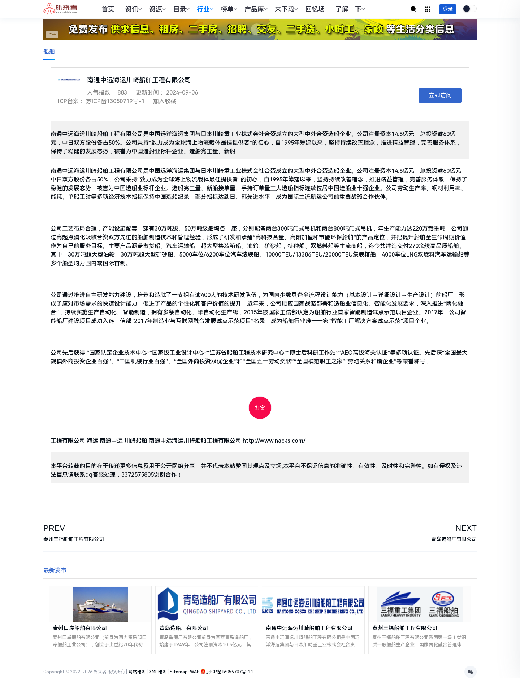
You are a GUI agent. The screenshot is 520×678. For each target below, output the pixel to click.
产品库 (255, 9)
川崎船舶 (135, 440)
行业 (204, 9)
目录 (180, 9)
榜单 (228, 9)
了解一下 (349, 9)
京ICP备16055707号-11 (229, 671)
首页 (107, 9)
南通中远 (111, 440)
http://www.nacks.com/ (274, 440)
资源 (156, 9)
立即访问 (440, 95)
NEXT (466, 528)
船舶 (49, 51)
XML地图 (157, 671)
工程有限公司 (68, 440)
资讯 (132, 9)
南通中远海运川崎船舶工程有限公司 (195, 440)
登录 (448, 9)
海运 (92, 440)
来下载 (285, 9)
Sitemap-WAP (185, 671)
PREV (54, 528)
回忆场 (315, 9)
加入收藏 (164, 101)
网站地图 (137, 671)
